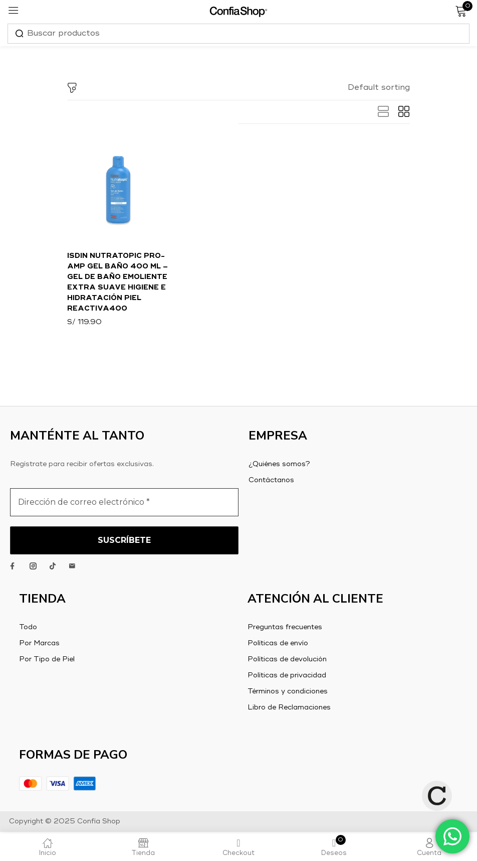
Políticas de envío (278, 644)
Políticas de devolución (287, 660)
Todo (28, 628)
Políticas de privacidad (287, 676)
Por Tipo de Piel (47, 660)
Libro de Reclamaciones (289, 708)
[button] (379, 88)
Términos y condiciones (288, 692)
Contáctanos (271, 481)
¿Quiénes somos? (279, 465)
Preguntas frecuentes (285, 628)
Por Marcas (39, 644)
